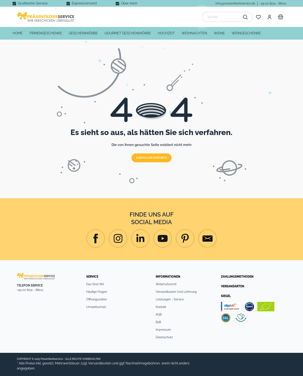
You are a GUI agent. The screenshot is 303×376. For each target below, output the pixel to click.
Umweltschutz (96, 307)
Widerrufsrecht (166, 284)
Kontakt (161, 307)
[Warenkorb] (280, 16)
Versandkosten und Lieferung (176, 291)
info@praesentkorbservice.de (235, 3)
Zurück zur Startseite (151, 158)
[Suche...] (223, 17)
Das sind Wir (95, 284)
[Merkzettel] (258, 17)
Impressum (163, 329)
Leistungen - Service (170, 299)
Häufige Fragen (96, 291)
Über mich (129, 3)
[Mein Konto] (269, 17)
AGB (159, 314)
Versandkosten (99, 363)
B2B (158, 322)
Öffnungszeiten (96, 299)
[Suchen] (245, 17)
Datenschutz (164, 337)
